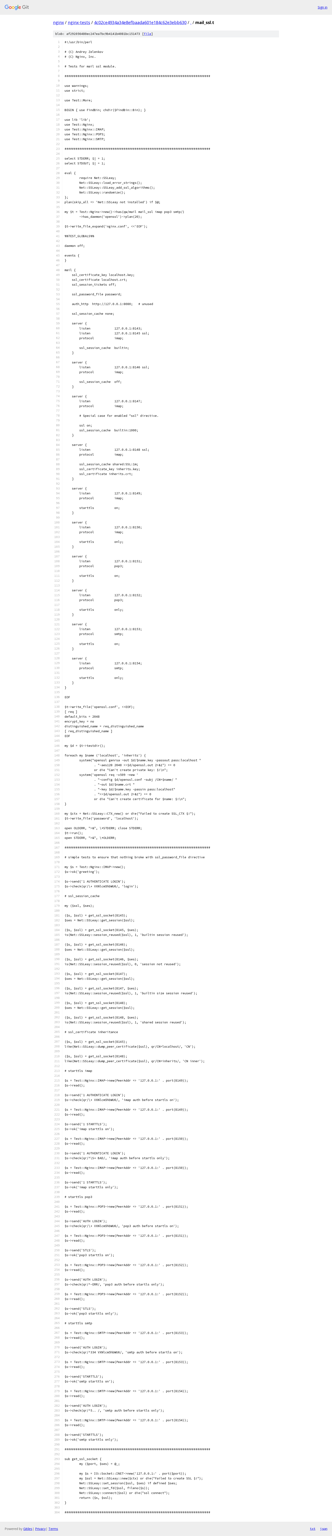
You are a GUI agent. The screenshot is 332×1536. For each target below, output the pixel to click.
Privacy (40, 1529)
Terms (53, 1529)
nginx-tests (79, 22)
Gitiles (27, 1529)
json (323, 1529)
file (147, 34)
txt (312, 1529)
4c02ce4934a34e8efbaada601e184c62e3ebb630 (140, 22)
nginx (58, 22)
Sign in (322, 7)
